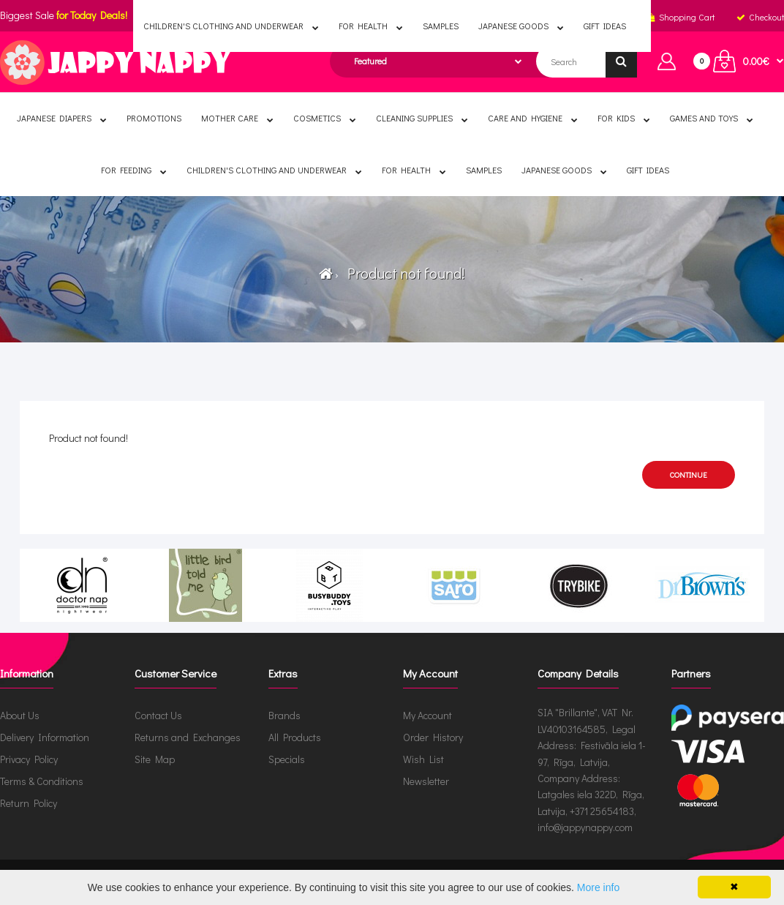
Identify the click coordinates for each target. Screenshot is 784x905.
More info (598, 887)
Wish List (423, 759)
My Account (427, 715)
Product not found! (403, 272)
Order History (433, 737)
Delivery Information (44, 737)
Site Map (155, 759)
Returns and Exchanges (188, 737)
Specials (286, 759)
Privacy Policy (29, 759)
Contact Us (158, 715)
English (311, 17)
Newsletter (426, 781)
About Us (19, 715)
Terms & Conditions (41, 781)
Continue (688, 474)
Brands (284, 715)
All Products (294, 737)
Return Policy (28, 803)
